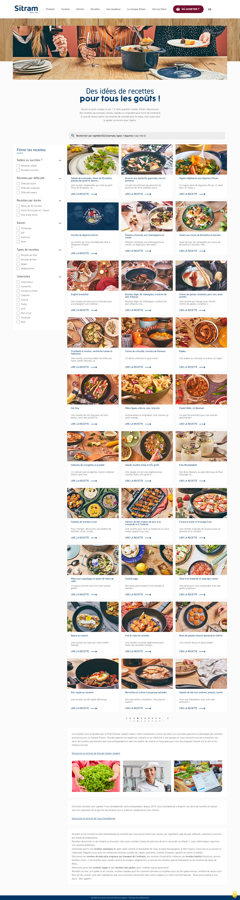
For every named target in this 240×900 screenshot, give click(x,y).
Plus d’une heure (29, 214)
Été (22, 232)
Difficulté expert (29, 192)
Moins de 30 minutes (31, 205)
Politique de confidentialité (139, 898)
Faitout (24, 299)
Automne (25, 237)
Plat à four (26, 313)
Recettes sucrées (29, 170)
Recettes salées (29, 165)
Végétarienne (27, 268)
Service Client (159, 9)
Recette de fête (28, 259)
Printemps (26, 228)
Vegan (24, 264)
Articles (80, 9)
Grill (23, 308)
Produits (50, 9)
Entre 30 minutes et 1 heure (35, 210)
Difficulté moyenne (30, 188)
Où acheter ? (190, 9)
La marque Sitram (136, 9)
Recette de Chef (29, 255)
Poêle (24, 304)
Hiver (23, 241)
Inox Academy (113, 9)
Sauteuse (25, 317)
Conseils (65, 9)
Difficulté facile (28, 183)
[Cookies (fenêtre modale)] (234, 895)
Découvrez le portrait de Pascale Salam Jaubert (96, 753)
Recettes (95, 9)
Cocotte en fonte (29, 290)
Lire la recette (80, 193)
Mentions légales (120, 898)
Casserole (26, 286)
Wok (23, 321)
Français (214, 9)
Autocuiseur (27, 281)
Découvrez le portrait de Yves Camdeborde (93, 818)
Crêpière (25, 295)
